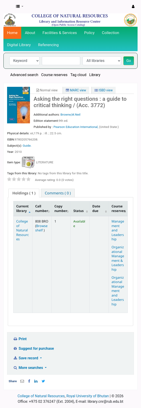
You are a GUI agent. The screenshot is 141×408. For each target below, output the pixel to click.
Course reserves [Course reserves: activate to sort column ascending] (118, 208)
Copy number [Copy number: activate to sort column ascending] (60, 208)
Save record (26, 358)
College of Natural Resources (22, 230)
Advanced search (24, 75)
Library (94, 75)
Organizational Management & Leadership (118, 258)
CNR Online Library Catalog (8, 6)
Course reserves (54, 75)
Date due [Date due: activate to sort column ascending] (96, 208)
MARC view (76, 90)
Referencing (48, 44)
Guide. (27, 145)
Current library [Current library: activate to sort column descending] (22, 208)
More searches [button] (28, 368)
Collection (110, 32)
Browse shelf (41, 228)
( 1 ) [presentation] (23, 193)
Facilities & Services (60, 32)
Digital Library (19, 44)
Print (20, 339)
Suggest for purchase (33, 348)
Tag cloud (78, 75)
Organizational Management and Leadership (118, 290)
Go (128, 60)
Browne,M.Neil (70, 114)
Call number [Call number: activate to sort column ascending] (41, 208)
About (30, 32)
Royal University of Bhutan (87, 396)
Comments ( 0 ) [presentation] (58, 193)
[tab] (23, 193)
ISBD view (104, 90)
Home (12, 32)
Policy (89, 32)
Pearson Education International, (76, 127)
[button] (19, 6)
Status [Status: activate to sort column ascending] (78, 211)
